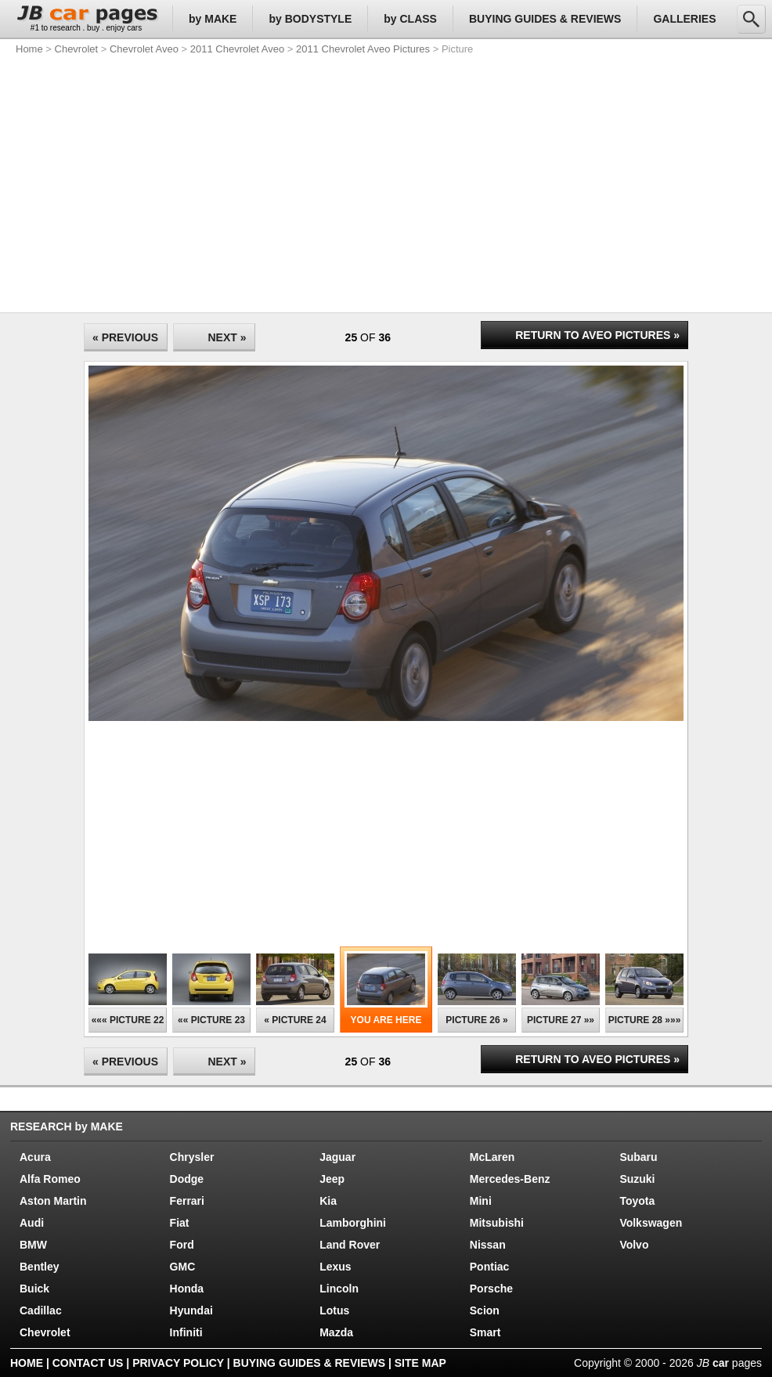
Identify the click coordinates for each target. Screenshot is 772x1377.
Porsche (491, 1288)
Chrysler (192, 1157)
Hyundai (191, 1310)
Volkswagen (650, 1223)
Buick (34, 1288)
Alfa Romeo (50, 1179)
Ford (182, 1244)
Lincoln (339, 1288)
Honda (187, 1288)
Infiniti (186, 1332)
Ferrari (187, 1201)
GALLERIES (684, 19)
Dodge (187, 1179)
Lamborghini (352, 1223)
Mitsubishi (497, 1223)
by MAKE (212, 19)
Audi (32, 1223)
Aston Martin (53, 1201)
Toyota (637, 1201)
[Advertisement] (279, 180)
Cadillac (41, 1310)
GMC (183, 1266)
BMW (33, 1244)
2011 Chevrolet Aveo (237, 49)
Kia (328, 1201)
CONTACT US (88, 1363)
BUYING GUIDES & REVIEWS (545, 19)
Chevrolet (77, 49)
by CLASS (410, 19)
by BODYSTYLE (310, 19)
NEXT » (226, 337)
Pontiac (490, 1266)
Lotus (334, 1310)
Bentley (40, 1266)
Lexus (335, 1266)
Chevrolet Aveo (144, 49)
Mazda (336, 1332)
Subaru (638, 1157)
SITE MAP (420, 1363)
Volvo (633, 1244)
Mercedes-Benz (510, 1179)
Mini (481, 1201)
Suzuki (637, 1179)
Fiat (179, 1223)
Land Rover (349, 1244)
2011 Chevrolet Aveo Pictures (363, 49)
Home (29, 49)
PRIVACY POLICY (178, 1363)
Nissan (488, 1244)
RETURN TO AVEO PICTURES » (597, 335)
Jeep (332, 1179)
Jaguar (337, 1157)
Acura (35, 1157)
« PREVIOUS (125, 337)
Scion (485, 1310)
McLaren (492, 1157)
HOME (26, 1363)
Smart (485, 1332)
